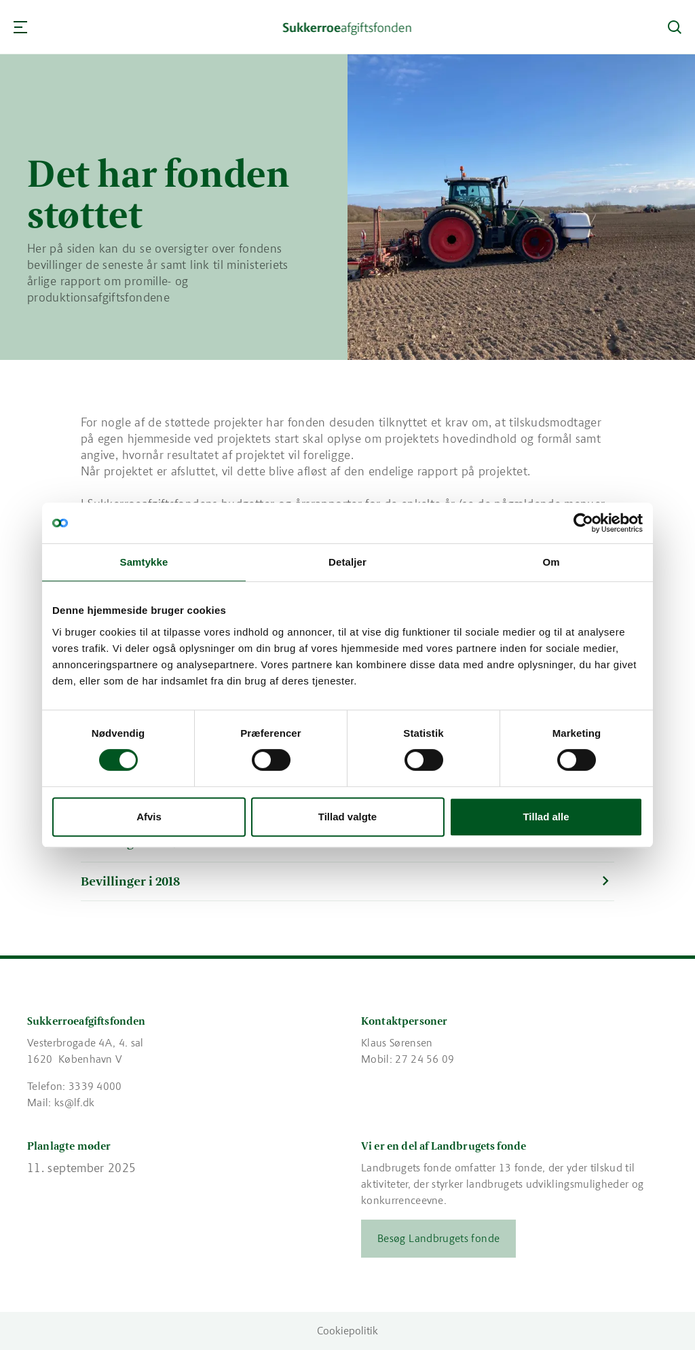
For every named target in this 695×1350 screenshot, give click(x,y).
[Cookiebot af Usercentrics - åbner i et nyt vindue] (583, 523)
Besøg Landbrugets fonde (438, 1238)
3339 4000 (95, 1086)
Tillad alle (546, 816)
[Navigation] (20, 27)
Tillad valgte (347, 816)
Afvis (149, 816)
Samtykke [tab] (144, 562)
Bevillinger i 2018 (130, 881)
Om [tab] (550, 562)
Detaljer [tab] (347, 562)
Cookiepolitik (347, 1330)
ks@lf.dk (74, 1102)
